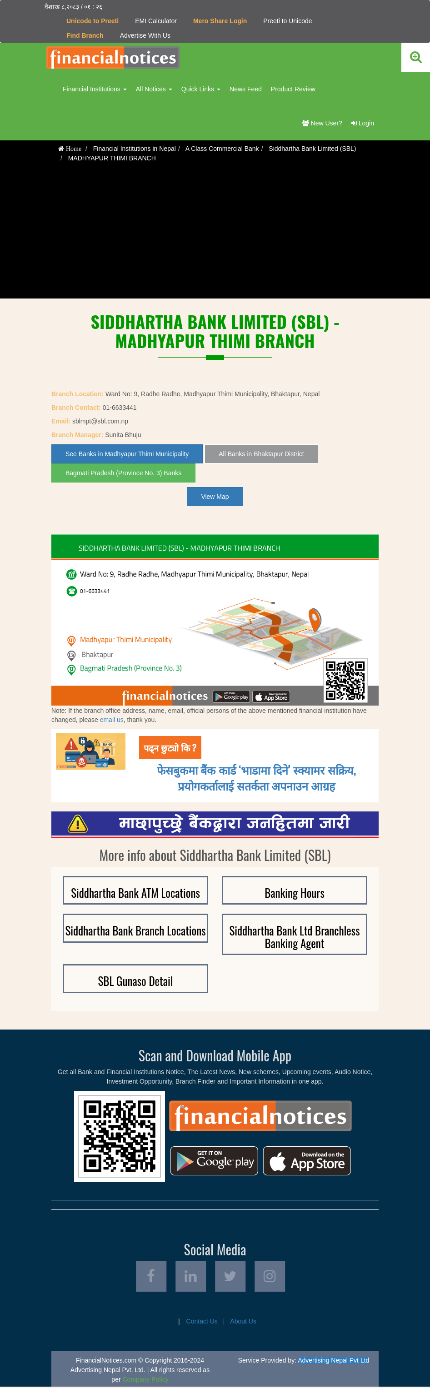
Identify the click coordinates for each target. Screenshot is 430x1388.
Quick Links (200, 89)
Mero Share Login (220, 21)
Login (362, 123)
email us (112, 719)
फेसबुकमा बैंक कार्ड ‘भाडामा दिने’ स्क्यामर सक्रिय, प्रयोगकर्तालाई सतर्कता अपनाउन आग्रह (256, 777)
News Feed (246, 89)
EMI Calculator (156, 21)
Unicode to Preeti (92, 21)
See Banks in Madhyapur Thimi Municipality (127, 454)
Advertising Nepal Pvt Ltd (333, 1361)
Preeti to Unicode (287, 21)
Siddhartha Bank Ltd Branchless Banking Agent (294, 936)
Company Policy (145, 1380)
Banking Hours (295, 892)
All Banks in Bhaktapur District (261, 454)
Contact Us (202, 1322)
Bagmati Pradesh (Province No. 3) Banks (123, 473)
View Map (215, 496)
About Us (243, 1322)
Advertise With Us (145, 35)
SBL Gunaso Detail (135, 980)
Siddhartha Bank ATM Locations (135, 892)
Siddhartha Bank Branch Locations (135, 930)
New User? (322, 123)
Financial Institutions (95, 89)
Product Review (293, 89)
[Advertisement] (215, 234)
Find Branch (85, 35)
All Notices (154, 89)
